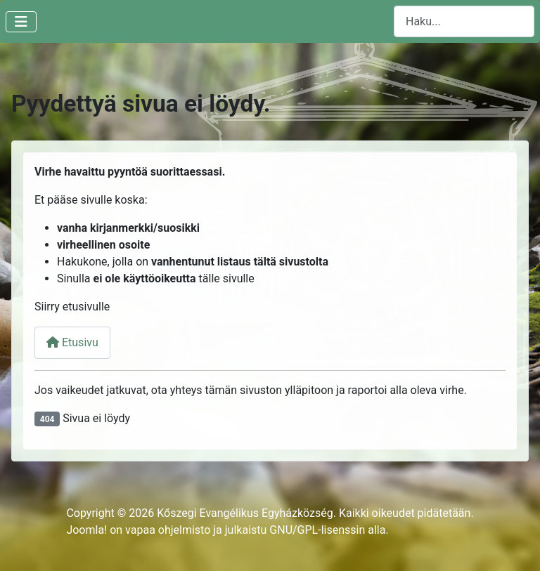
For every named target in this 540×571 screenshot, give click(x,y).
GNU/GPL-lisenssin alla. (328, 530)
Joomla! (86, 530)
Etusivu (72, 342)
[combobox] (464, 21)
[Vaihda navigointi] (21, 21)
